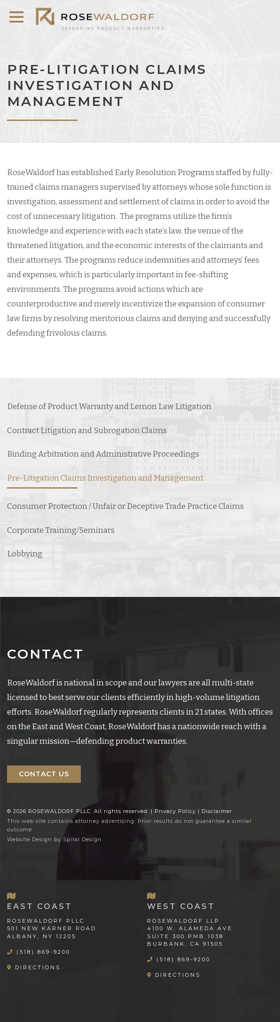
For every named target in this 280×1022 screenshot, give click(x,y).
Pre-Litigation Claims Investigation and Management (105, 478)
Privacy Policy (175, 811)
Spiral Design (82, 839)
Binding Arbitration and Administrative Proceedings (103, 454)
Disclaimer (217, 811)
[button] (16, 17)
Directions (38, 967)
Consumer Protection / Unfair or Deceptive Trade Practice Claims (125, 506)
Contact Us (44, 774)
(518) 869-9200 (43, 952)
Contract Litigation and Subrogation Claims (87, 430)
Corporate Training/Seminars (61, 530)
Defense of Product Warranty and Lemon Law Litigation (109, 406)
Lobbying (24, 554)
